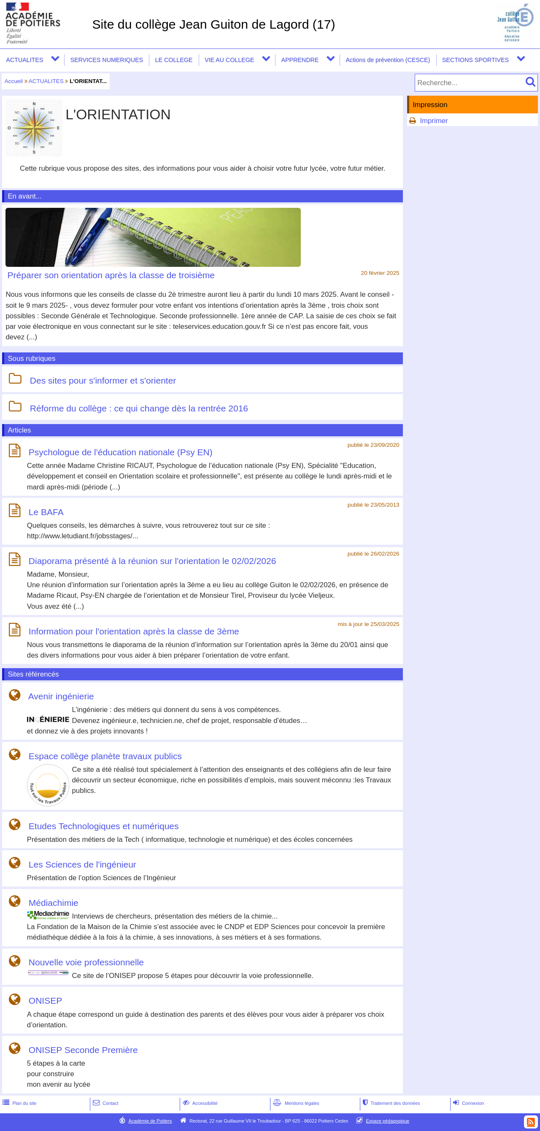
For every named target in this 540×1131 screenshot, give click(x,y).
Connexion (467, 1103)
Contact (105, 1103)
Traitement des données (390, 1103)
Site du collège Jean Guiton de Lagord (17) (213, 24)
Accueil (14, 81)
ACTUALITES (24, 59)
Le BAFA (46, 512)
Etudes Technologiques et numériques (104, 826)
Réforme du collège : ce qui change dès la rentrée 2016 (139, 408)
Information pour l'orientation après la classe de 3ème (134, 631)
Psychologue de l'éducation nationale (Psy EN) (121, 452)
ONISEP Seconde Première (83, 1050)
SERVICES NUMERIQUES (106, 59)
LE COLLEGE (174, 59)
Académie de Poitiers (150, 1120)
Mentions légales (295, 1103)
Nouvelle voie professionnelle (86, 962)
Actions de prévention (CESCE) (388, 59)
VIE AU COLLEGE (229, 59)
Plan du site (18, 1103)
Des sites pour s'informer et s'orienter (103, 380)
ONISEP (45, 1001)
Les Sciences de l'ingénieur (82, 864)
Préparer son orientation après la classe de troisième (111, 275)
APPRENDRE (300, 59)
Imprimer (434, 121)
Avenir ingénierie (61, 696)
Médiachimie (53, 903)
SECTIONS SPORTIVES (475, 59)
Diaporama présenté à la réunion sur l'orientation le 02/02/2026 (152, 561)
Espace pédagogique (388, 1120)
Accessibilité (199, 1103)
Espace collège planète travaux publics (105, 756)
